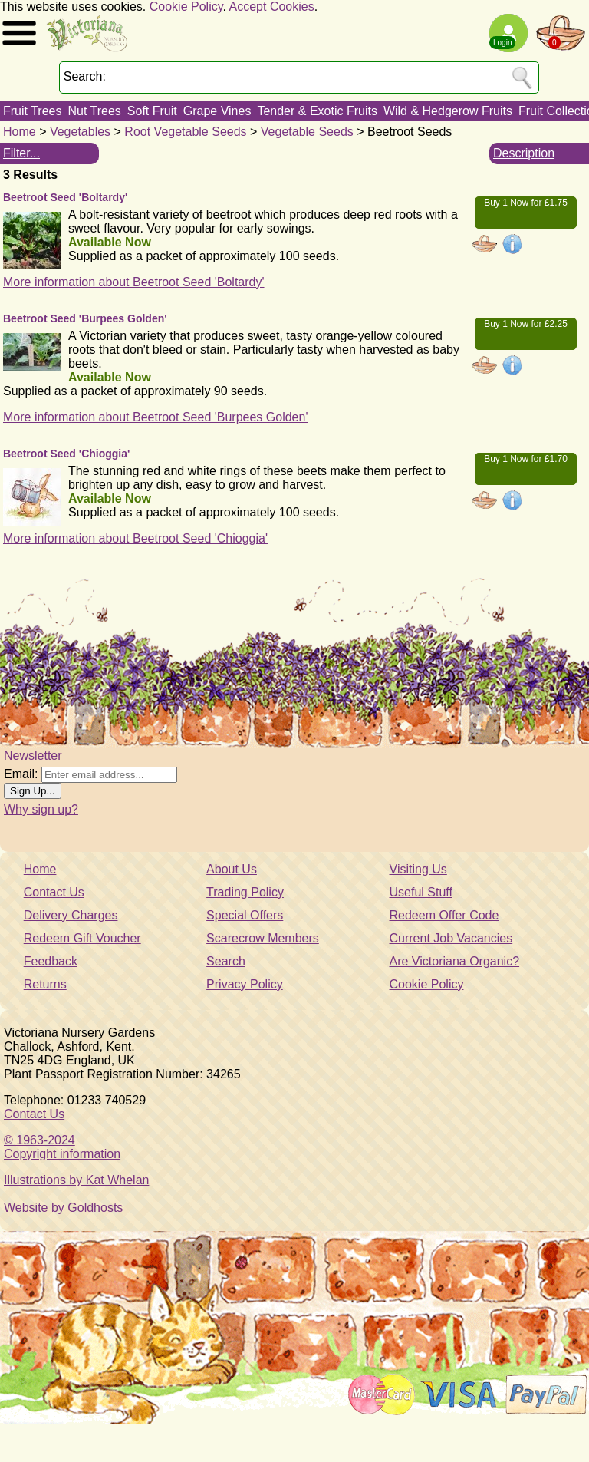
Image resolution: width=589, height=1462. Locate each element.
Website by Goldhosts (63, 1207)
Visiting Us (418, 869)
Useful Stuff (421, 892)
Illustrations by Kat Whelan (76, 1179)
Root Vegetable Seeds (185, 131)
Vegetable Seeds (307, 131)
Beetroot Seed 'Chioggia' (66, 453)
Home (19, 131)
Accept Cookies (271, 6)
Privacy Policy (244, 984)
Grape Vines (217, 110)
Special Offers (244, 915)
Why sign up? (41, 809)
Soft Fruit (152, 110)
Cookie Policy (186, 6)
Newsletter (33, 755)
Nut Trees (93, 110)
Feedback (50, 961)
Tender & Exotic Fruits (317, 110)
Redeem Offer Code (444, 915)
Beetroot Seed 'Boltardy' (65, 197)
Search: (85, 76)
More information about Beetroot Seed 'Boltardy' (134, 282)
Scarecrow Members (262, 938)
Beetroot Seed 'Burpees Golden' (85, 318)
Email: (21, 774)
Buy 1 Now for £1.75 (526, 202)
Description (523, 153)
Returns (45, 984)
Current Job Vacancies (451, 938)
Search (225, 961)
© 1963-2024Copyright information (62, 1147)
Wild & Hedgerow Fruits (447, 110)
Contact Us (54, 892)
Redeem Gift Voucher (82, 938)
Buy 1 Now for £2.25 (526, 323)
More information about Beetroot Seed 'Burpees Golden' (155, 417)
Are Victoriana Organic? (455, 961)
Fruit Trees (32, 110)
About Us (231, 869)
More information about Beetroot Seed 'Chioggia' (135, 538)
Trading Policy (245, 892)
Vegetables (80, 131)
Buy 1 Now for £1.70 (526, 459)
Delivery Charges (71, 915)
